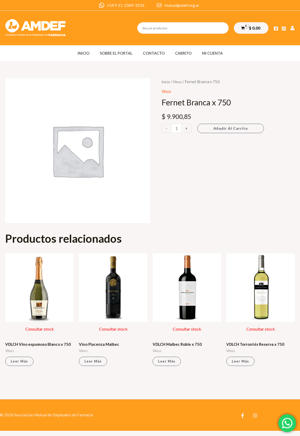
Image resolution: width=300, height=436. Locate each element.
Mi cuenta (206, 53)
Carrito (180, 53)
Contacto (154, 53)
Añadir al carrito (231, 128)
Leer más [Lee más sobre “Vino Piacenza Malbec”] (93, 362)
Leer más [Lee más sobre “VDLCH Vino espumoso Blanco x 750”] (19, 366)
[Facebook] (276, 28)
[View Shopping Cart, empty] (251, 27)
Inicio (89, 53)
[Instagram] (283, 28)
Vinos (178, 81)
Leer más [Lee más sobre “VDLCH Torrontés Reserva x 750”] (241, 362)
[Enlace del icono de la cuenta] (292, 28)
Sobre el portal (119, 53)
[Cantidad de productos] (176, 128)
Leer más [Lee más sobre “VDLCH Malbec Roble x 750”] (167, 362)
